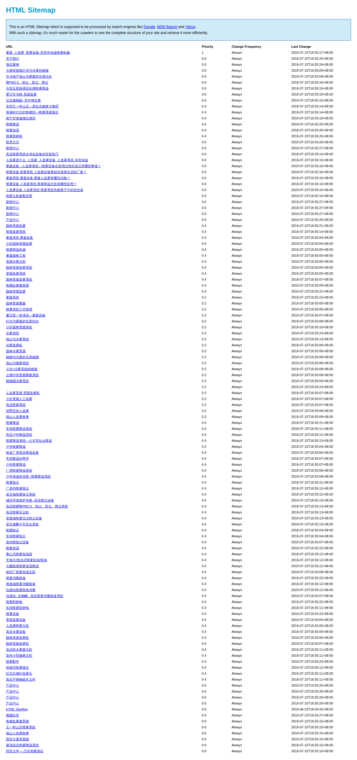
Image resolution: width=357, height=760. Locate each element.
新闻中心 (12, 148)
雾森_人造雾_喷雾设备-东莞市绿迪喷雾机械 (38, 52)
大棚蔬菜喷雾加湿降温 (22, 566)
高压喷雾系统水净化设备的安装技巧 (32, 154)
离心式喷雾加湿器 (19, 554)
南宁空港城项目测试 (21, 118)
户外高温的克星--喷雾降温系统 (28, 476)
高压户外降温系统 (19, 434)
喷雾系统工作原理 (19, 309)
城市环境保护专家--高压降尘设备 (30, 500)
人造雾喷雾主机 (17, 625)
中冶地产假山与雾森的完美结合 (29, 76)
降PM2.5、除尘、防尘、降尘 (27, 82)
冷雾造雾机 (14, 345)
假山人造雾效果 (17, 417)
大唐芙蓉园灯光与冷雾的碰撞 (27, 70)
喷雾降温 (12, 124)
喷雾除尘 (12, 482)
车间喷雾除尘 (16, 536)
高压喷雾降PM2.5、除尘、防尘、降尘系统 (37, 506)
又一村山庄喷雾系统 (21, 727)
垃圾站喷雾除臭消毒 (21, 590)
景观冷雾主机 (16, 261)
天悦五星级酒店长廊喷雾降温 (27, 88)
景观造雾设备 (16, 619)
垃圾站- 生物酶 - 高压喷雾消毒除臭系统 (35, 596)
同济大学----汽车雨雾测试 (24, 751)
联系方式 (12, 142)
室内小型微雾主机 (19, 655)
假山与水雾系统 (17, 339)
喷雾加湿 (12, 130)
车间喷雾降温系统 (19, 428)
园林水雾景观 (16, 351)
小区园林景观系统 (19, 327)
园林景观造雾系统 (19, 267)
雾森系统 (12, 297)
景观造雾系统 (16, 231)
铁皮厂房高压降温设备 (22, 452)
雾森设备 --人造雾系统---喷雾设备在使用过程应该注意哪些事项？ (53, 166)
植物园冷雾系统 (17, 381)
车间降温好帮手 (17, 458)
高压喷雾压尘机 (17, 512)
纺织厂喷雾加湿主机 (21, 572)
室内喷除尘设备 (17, 542)
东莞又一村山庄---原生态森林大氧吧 (32, 106)
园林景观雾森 (16, 303)
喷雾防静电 (14, 136)
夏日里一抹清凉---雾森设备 (25, 315)
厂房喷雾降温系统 (19, 470)
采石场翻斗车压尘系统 (22, 524)
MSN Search (167, 27)
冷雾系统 (12, 333)
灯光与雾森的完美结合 (22, 321)
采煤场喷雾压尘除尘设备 (24, 518)
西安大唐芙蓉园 (17, 739)
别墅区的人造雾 (17, 411)
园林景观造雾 (16, 225)
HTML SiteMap (17, 709)
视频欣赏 (12, 715)
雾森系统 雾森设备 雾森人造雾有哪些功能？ (38, 178)
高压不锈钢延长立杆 (21, 679)
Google (149, 27)
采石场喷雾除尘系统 (21, 494)
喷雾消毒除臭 (16, 578)
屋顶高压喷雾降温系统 (22, 745)
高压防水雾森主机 (19, 649)
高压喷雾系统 (16, 405)
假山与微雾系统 (17, 363)
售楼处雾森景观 (17, 285)
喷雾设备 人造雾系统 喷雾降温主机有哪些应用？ (41, 184)
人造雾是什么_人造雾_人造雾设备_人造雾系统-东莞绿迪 (47, 160)
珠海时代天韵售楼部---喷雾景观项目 (32, 112)
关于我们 (12, 58)
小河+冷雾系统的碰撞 (21, 369)
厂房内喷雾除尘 (17, 488)
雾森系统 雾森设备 (19, 237)
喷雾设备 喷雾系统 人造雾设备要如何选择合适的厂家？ (46, 172)
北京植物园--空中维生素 (23, 100)
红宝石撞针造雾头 (19, 673)
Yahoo (190, 27)
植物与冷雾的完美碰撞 (22, 357)
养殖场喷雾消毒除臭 (21, 584)
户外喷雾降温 (16, 446)
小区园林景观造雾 (19, 243)
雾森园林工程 (16, 255)
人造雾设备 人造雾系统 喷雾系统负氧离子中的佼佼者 (44, 190)
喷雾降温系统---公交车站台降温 (29, 440)
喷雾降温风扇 (16, 249)
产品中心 (12, 219)
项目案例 (12, 64)
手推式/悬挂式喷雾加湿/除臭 (26, 560)
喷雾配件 (12, 661)
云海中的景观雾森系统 (22, 375)
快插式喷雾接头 (17, 667)
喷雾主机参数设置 (19, 196)
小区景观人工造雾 (19, 399)
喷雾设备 (12, 614)
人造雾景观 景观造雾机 (23, 393)
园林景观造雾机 (17, 637)
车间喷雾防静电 (17, 608)
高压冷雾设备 (16, 631)
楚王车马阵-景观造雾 (21, 94)
